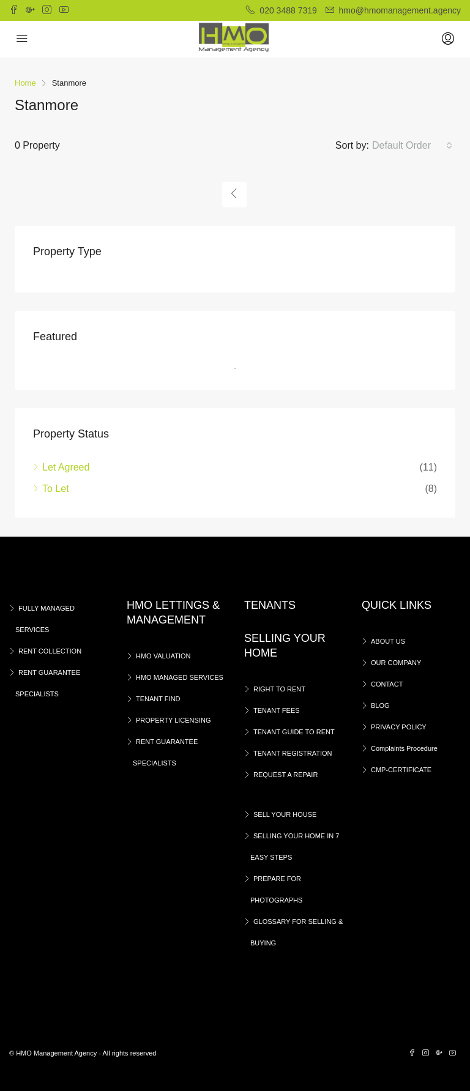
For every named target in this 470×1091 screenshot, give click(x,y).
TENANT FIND (158, 698)
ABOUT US (388, 641)
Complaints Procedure (404, 748)
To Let (55, 488)
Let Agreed (65, 467)
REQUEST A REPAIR (285, 774)
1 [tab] (241, 368)
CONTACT (387, 684)
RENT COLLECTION (49, 651)
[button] (412, 145)
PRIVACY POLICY (399, 727)
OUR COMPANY (396, 662)
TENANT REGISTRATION (292, 753)
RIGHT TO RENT (279, 689)
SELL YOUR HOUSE (284, 814)
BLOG (380, 705)
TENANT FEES (276, 710)
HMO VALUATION (163, 656)
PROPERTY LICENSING (173, 720)
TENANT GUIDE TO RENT (294, 731)
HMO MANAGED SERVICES (179, 677)
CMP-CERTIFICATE (401, 769)
